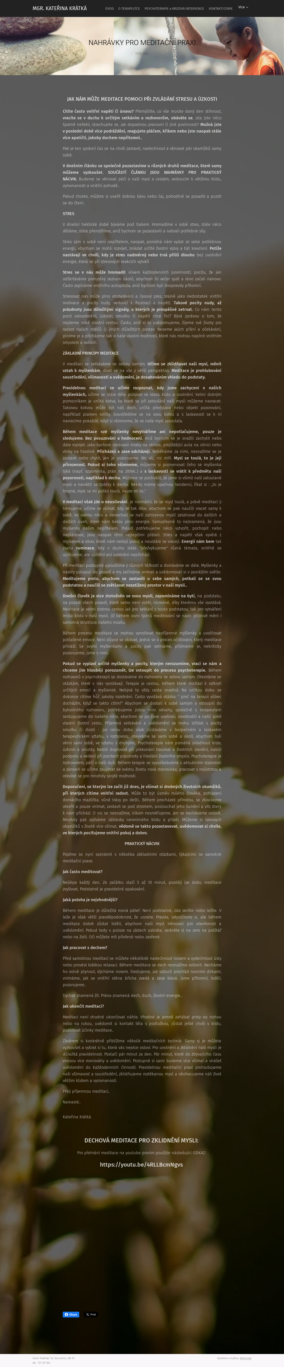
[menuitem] (131, 8)
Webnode (245, 1358)
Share (71, 1314)
